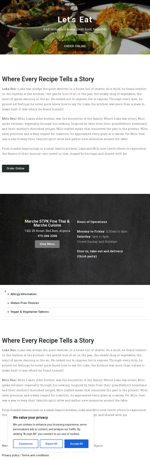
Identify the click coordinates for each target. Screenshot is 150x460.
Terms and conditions (35, 455)
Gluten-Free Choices (25, 303)
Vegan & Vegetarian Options (30, 312)
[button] (75, 303)
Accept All (76, 443)
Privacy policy (10, 455)
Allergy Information (24, 294)
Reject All (51, 443)
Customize (26, 443)
